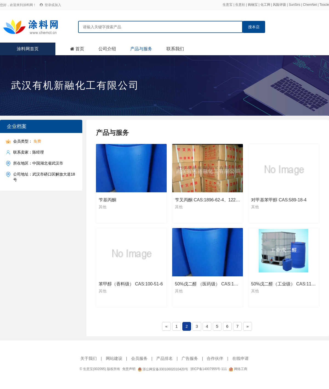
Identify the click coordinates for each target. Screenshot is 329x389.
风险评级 (279, 5)
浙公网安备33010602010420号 (163, 369)
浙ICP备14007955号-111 (208, 369)
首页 (79, 48)
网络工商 (238, 369)
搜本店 (254, 27)
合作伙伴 (215, 358)
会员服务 (139, 358)
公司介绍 (107, 48)
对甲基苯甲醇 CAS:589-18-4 (279, 200)
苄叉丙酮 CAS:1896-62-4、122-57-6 (210, 200)
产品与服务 (141, 48)
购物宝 (253, 5)
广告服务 (189, 358)
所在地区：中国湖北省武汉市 (38, 163)
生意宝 (227, 5)
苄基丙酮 (107, 200)
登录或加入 (53, 5)
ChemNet (310, 5)
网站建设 (114, 358)
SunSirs (294, 5)
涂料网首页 (28, 48)
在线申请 (240, 358)
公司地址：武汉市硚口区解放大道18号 (44, 177)
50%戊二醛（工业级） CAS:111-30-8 (287, 284)
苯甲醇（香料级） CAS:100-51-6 (131, 284)
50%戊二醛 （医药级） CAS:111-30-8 (212, 284)
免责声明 (128, 369)
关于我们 (88, 358)
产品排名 (164, 358)
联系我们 (175, 48)
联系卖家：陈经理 (28, 152)
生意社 (240, 5)
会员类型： (27, 141)
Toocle (324, 5)
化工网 (265, 5)
